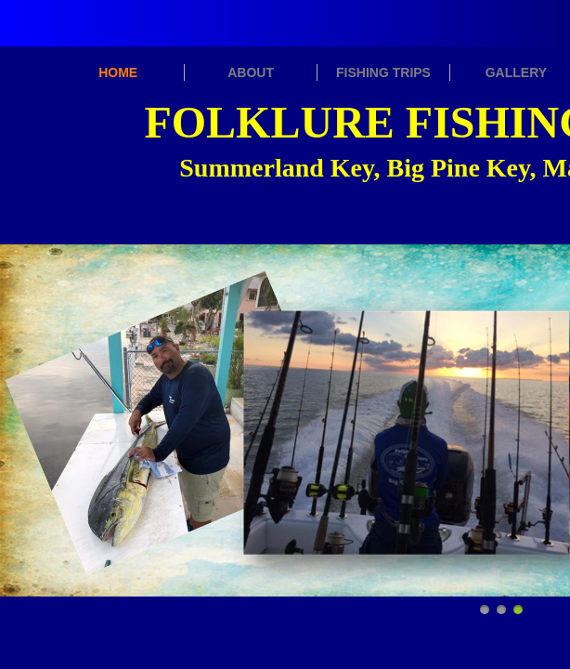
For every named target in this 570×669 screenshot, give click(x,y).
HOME (117, 72)
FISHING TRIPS (383, 72)
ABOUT (250, 72)
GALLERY (516, 72)
